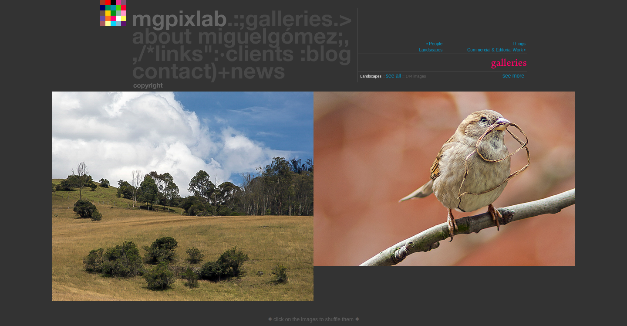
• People (434, 43)
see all (394, 76)
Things (519, 43)
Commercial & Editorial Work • (496, 50)
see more (513, 76)
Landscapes (430, 50)
